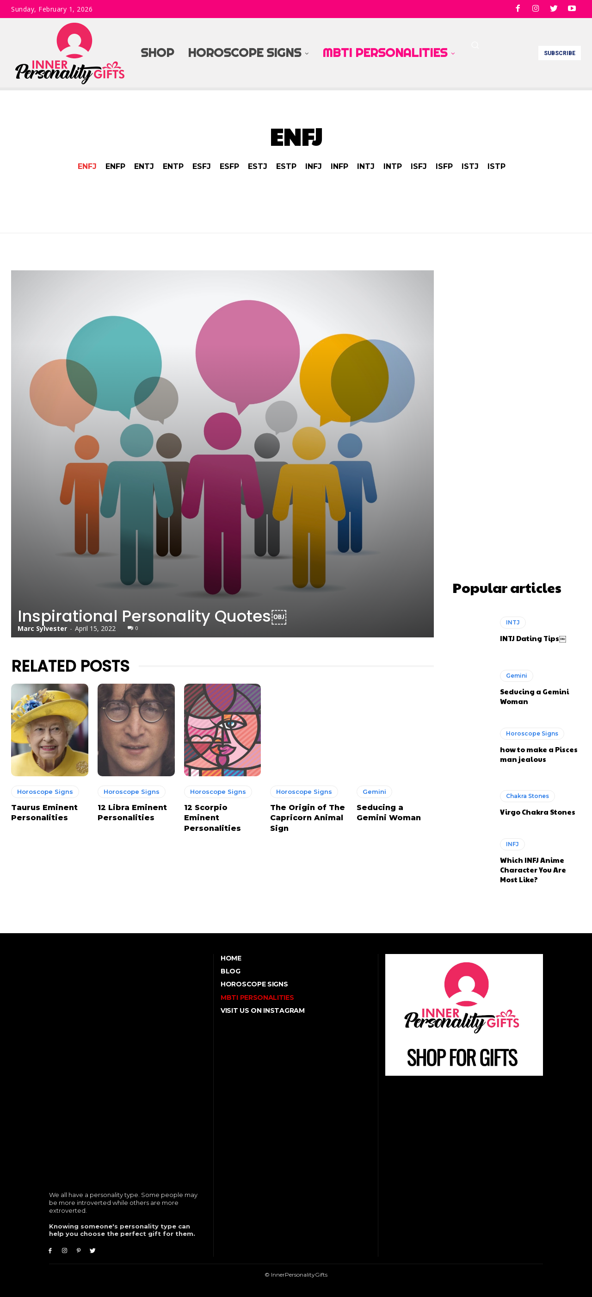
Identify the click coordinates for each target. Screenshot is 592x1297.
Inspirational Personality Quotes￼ (152, 616)
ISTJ (470, 166)
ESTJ (257, 166)
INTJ (366, 166)
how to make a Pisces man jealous (539, 751)
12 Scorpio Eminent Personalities (212, 818)
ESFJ (201, 166)
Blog (230, 969)
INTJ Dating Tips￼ (533, 636)
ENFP (115, 166)
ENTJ (144, 166)
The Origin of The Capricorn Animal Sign (307, 818)
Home (231, 955)
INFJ (313, 166)
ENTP (173, 166)
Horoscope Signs (45, 791)
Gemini (374, 791)
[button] (475, 45)
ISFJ (419, 166)
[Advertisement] (516, 409)
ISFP (444, 166)
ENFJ (87, 166)
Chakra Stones (527, 793)
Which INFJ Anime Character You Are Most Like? (533, 867)
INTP (392, 166)
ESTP (286, 166)
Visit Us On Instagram (263, 1008)
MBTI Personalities (257, 995)
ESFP (229, 166)
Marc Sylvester (42, 628)
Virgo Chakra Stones (537, 809)
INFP (339, 166)
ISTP (496, 166)
